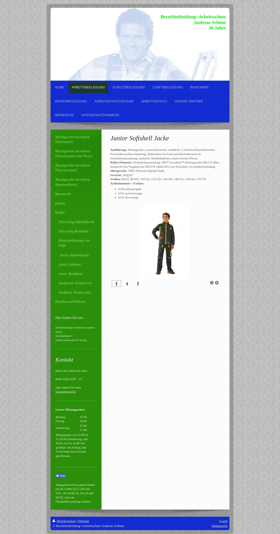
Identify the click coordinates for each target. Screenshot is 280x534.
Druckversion (64, 521)
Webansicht (220, 526)
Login (223, 521)
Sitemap (83, 521)
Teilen (60, 476)
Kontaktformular (65, 391)
